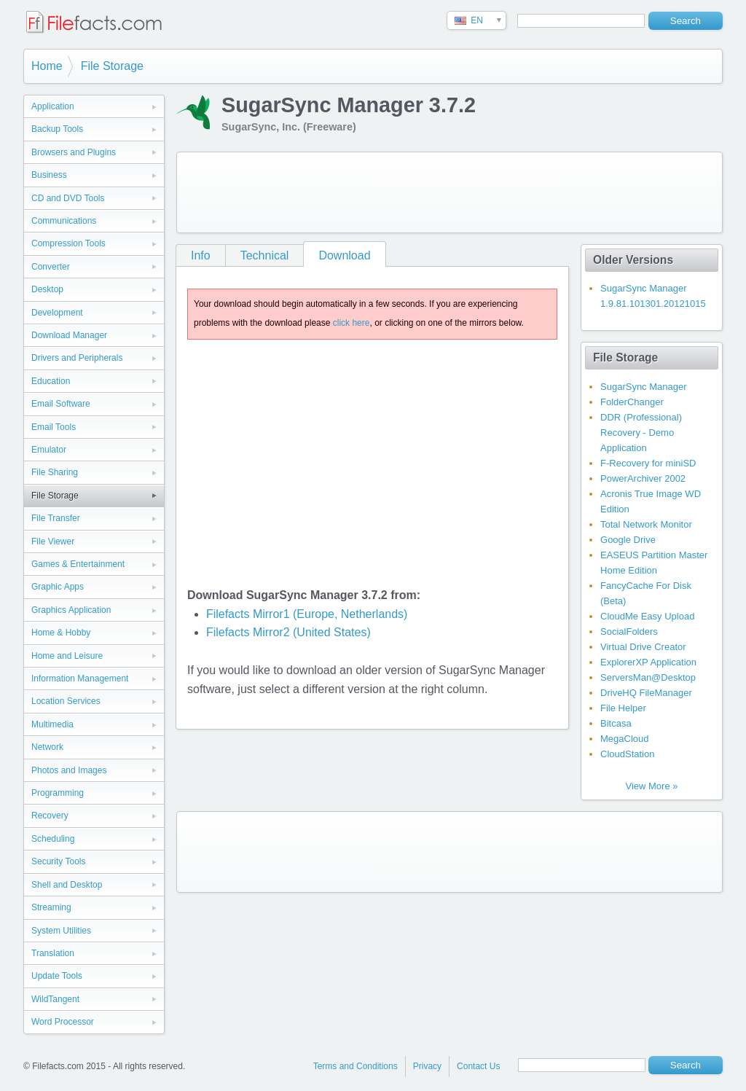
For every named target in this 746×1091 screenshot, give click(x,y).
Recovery (49, 815)
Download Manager (69, 335)
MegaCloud (624, 738)
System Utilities (61, 931)
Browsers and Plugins (73, 152)
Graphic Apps (57, 587)
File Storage (112, 66)
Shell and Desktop (66, 885)
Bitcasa (616, 723)
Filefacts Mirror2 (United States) (288, 632)
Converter (50, 267)
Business (49, 175)
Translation (52, 953)
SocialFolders (629, 631)
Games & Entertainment (78, 564)
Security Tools (58, 861)
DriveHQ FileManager (646, 692)
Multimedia (52, 724)
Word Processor (62, 1022)
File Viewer (52, 541)
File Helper (623, 708)
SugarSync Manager (643, 386)
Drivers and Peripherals (76, 358)
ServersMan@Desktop (648, 677)
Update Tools (56, 976)
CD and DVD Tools (68, 198)
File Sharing (54, 472)
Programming (57, 793)
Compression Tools (68, 243)
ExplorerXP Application (648, 662)
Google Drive (628, 539)
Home (47, 66)
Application (52, 106)
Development (57, 313)
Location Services (66, 701)
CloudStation (627, 753)
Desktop (47, 289)
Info (201, 255)
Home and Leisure (67, 656)
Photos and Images (68, 770)
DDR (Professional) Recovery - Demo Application (641, 432)
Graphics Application (71, 610)
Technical (264, 255)
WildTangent (55, 999)
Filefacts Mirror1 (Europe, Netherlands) (307, 614)
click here (351, 323)
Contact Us (478, 1066)
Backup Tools (57, 129)
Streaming (51, 907)
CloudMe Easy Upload (647, 616)
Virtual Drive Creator (643, 646)
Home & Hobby (60, 632)
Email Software (60, 404)
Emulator (48, 450)
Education (50, 381)
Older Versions (633, 260)
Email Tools (53, 427)
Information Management (79, 678)
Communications (63, 221)
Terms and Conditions (355, 1066)
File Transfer (55, 518)
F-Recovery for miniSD (648, 463)
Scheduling (52, 839)
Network (47, 747)
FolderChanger (632, 401)
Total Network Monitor (646, 524)
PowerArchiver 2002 (643, 478)
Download (344, 255)
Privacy (427, 1066)
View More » (651, 786)
